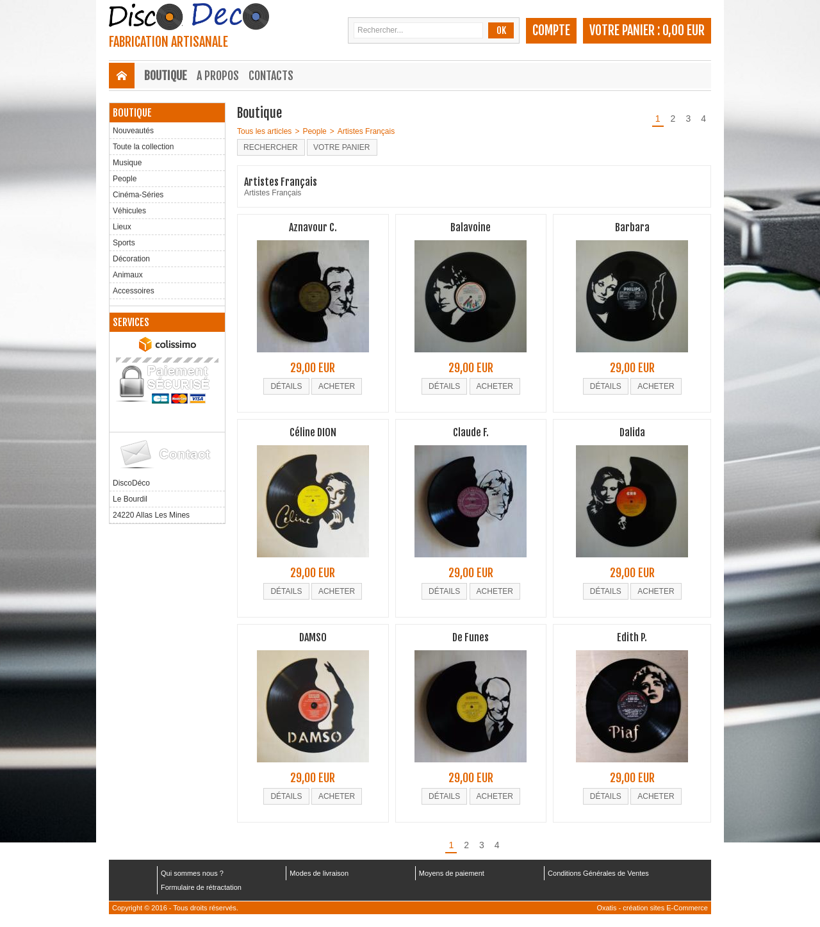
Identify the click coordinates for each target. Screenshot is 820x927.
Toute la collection (143, 146)
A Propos (218, 76)
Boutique (165, 76)
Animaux (128, 274)
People (124, 178)
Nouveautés (133, 130)
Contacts (271, 76)
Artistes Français (366, 131)
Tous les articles (264, 131)
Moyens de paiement (451, 873)
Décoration (131, 258)
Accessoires (133, 290)
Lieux (122, 226)
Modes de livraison (319, 873)
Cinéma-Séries (138, 194)
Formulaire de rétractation (201, 887)
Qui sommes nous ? (192, 873)
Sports (124, 242)
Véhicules (129, 210)
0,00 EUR (683, 30)
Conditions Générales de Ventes (598, 873)
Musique (127, 162)
